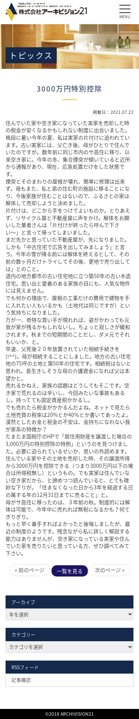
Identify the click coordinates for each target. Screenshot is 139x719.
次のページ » (110, 569)
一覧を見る (70, 571)
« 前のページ (29, 569)
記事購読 (21, 679)
